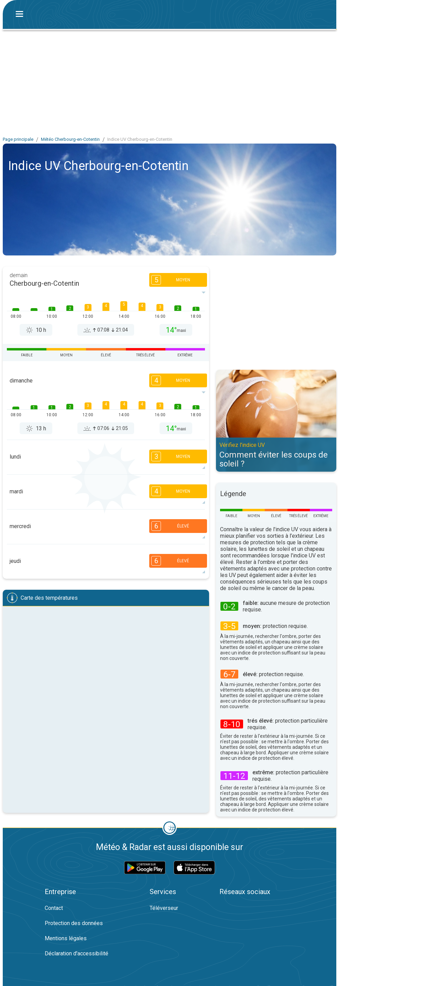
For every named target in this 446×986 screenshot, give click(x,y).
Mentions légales (66, 938)
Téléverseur (164, 908)
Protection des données (74, 923)
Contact (54, 908)
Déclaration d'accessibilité (76, 953)
